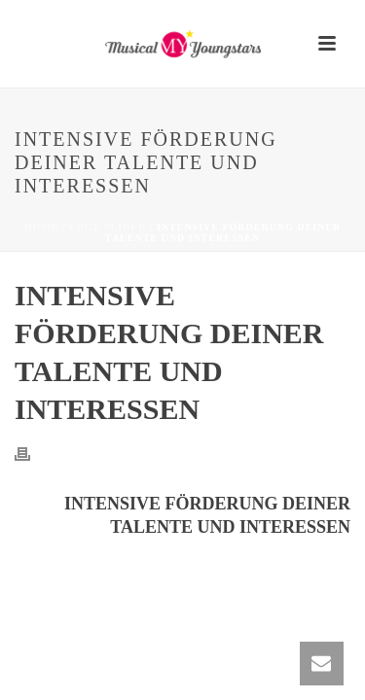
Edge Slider (107, 227)
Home (41, 227)
